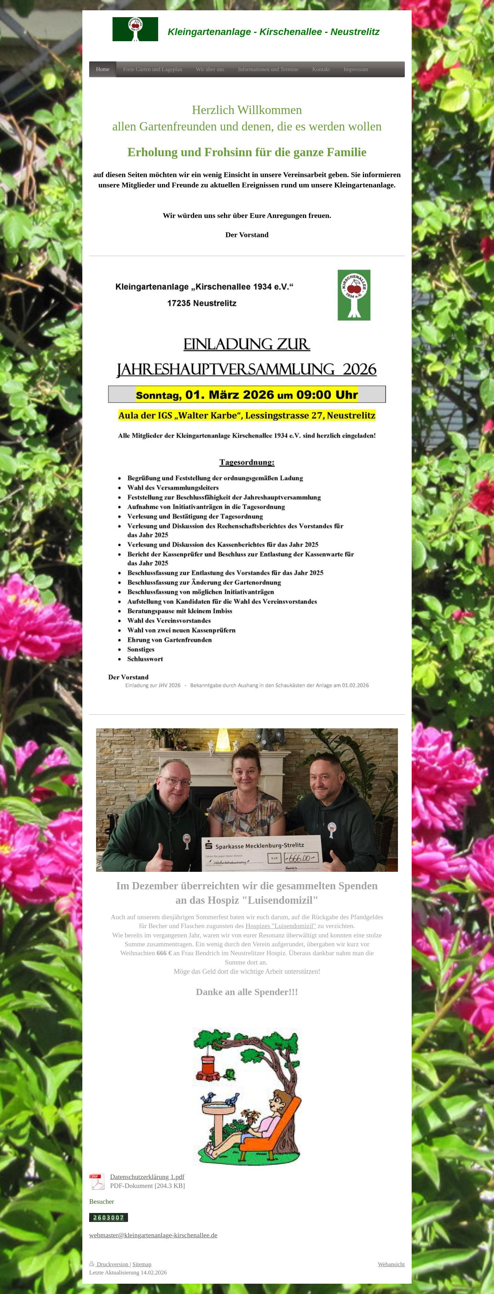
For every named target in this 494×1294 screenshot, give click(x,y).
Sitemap (141, 1264)
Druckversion (109, 1264)
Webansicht (391, 1264)
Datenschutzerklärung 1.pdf (147, 1176)
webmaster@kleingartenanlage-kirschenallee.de (153, 1235)
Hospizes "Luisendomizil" (281, 925)
